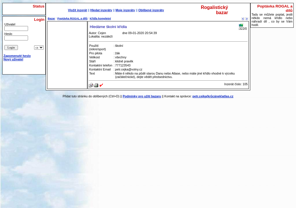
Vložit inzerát (77, 10)
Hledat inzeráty (101, 10)
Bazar (51, 18)
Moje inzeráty (125, 10)
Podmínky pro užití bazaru (142, 96)
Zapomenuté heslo (17, 55)
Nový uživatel (13, 59)
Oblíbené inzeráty (151, 10)
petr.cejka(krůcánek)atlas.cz (213, 96)
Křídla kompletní (100, 18)
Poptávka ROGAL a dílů (72, 18)
